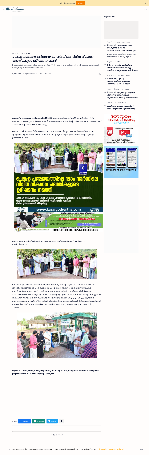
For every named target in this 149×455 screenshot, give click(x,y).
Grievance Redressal (123, 450)
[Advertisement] (60, 32)
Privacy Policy (109, 450)
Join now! (80, 3)
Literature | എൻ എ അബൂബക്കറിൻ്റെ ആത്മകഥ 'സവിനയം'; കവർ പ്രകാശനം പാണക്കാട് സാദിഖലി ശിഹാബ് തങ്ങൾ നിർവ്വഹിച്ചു (125, 82)
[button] (145, 9)
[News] (127, 104)
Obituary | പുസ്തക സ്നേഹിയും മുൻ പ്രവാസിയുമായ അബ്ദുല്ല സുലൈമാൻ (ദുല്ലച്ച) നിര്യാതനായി (125, 96)
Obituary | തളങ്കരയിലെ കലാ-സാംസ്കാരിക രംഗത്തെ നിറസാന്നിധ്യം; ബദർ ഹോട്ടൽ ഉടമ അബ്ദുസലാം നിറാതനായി (124, 49)
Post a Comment (60, 436)
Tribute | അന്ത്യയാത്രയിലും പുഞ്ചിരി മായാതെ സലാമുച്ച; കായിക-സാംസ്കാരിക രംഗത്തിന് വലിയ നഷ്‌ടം (125, 68)
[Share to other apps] (65, 422)
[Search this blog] (47, 9)
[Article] (122, 63)
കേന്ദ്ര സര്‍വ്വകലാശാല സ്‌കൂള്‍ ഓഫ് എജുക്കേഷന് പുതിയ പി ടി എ (124, 108)
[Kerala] (131, 43)
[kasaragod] (124, 43)
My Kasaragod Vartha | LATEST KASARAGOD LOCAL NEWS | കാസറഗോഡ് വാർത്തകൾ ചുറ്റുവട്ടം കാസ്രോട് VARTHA (60, 450)
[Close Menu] (145, 3)
